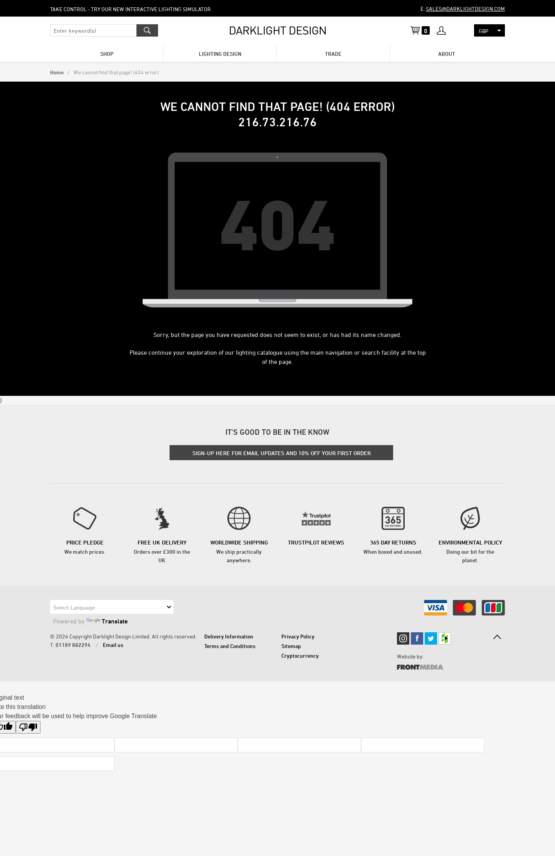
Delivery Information (228, 636)
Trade (333, 53)
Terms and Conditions (230, 646)
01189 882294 (73, 645)
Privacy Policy (297, 636)
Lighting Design (220, 53)
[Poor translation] (28, 727)
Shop (106, 53)
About (446, 53)
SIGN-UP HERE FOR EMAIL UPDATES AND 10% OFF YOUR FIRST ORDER (281, 453)
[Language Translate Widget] (111, 607)
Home (57, 72)
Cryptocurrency (300, 655)
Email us (113, 645)
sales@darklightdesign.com (465, 8)
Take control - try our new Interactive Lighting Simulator (130, 9)
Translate (107, 621)
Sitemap (291, 646)
